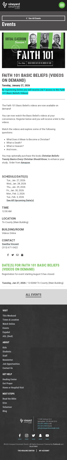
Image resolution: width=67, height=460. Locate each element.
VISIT (5, 310)
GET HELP (7, 374)
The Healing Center (26, 450)
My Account (44, 450)
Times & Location (11, 319)
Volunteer (7, 407)
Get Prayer (8, 383)
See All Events (33, 18)
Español (6, 332)
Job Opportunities (11, 363)
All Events (33, 294)
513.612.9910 (43, 426)
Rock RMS (34, 446)
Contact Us (8, 368)
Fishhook (56, 444)
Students (7, 351)
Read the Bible (9, 398)
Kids (5, 347)
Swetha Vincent (10, 244)
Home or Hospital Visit (13, 387)
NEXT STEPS (9, 393)
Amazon (25, 162)
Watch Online (9, 323)
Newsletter (8, 359)
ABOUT (6, 342)
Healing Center (10, 379)
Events (6, 327)
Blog (5, 411)
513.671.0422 (43, 424)
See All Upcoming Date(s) (20, 200)
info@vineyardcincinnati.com (48, 428)
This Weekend (9, 315)
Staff (5, 355)
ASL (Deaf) (8, 336)
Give (5, 402)
